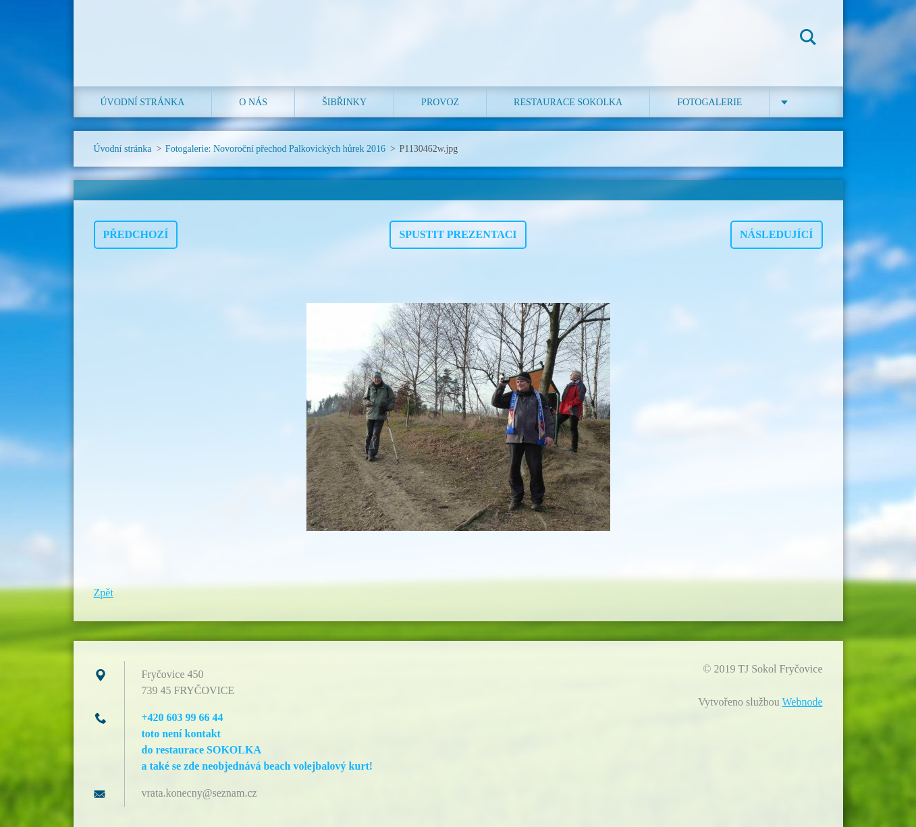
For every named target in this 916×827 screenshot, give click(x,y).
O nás (253, 102)
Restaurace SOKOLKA (568, 102)
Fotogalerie (709, 102)
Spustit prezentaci (457, 234)
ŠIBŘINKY (344, 102)
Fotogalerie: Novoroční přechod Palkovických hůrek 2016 (275, 149)
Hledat (808, 39)
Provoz (440, 102)
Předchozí (136, 234)
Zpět (103, 592)
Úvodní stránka (143, 102)
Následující (776, 234)
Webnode (802, 702)
